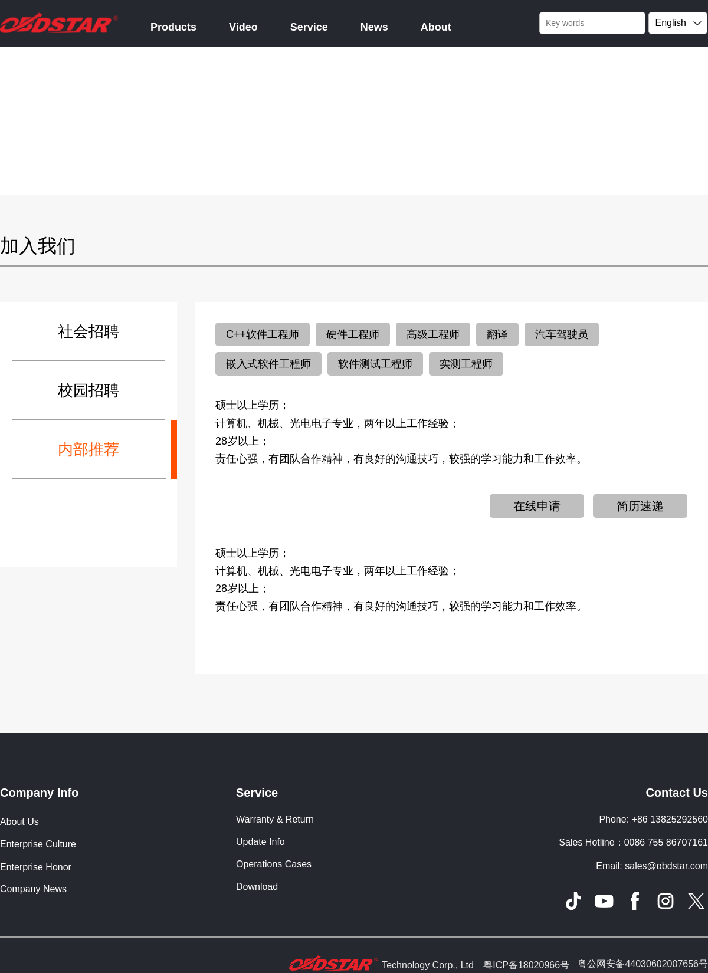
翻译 (497, 334)
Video (243, 27)
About (436, 27)
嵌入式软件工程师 (268, 364)
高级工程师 (433, 334)
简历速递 (640, 505)
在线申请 (536, 505)
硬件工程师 (352, 334)
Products (173, 27)
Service (309, 27)
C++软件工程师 (262, 334)
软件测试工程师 (375, 364)
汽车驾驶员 (561, 334)
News (374, 27)
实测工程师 (466, 364)
